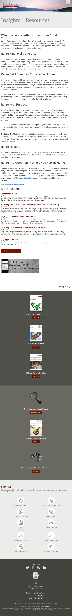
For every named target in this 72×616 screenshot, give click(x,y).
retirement (8, 184)
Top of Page (65, 286)
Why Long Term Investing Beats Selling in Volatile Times (24, 228)
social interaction (25, 178)
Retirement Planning (17, 184)
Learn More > (11, 492)
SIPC (49, 606)
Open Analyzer (36, 412)
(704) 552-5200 (39, 595)
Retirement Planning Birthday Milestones (18, 216)
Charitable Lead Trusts (10, 239)
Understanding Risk (9, 193)
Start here (36, 471)
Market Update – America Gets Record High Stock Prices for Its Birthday (30, 205)
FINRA (46, 606)
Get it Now (36, 317)
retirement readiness (25, 69)
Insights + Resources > (11, 251)
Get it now (36, 442)
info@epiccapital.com (39, 593)
